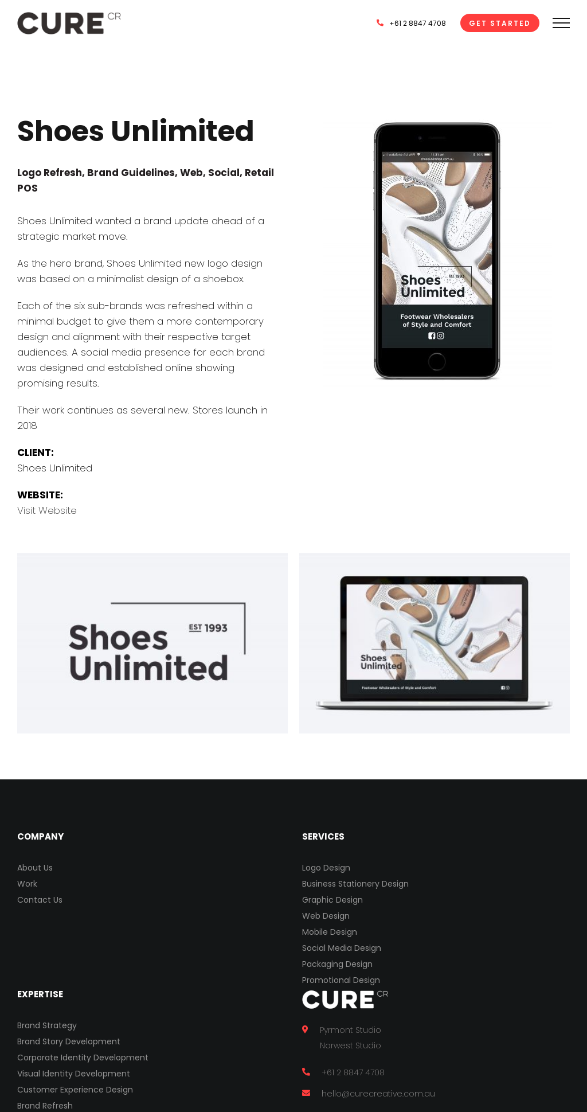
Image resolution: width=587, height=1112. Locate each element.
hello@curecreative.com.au (378, 1093)
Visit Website (47, 510)
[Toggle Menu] (561, 23)
